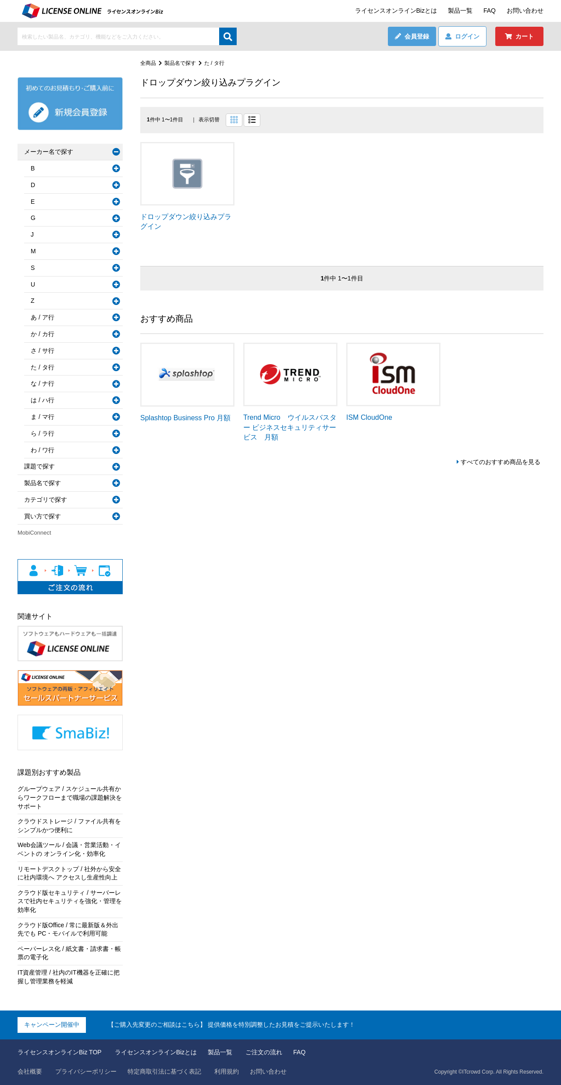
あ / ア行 (42, 317)
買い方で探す (42, 516)
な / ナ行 (42, 383)
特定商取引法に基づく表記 (164, 1071)
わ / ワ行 (42, 450)
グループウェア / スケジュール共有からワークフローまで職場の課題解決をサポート (70, 797)
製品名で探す (180, 63)
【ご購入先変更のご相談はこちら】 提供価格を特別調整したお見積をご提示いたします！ (231, 1024)
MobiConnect (34, 532)
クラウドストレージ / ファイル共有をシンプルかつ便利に (69, 825)
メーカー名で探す (48, 151)
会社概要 (30, 1071)
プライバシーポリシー (86, 1071)
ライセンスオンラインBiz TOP (60, 1052)
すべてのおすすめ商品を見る (500, 461)
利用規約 (226, 1071)
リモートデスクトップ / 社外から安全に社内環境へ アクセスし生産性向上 (69, 873)
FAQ (489, 10)
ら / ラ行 (42, 433)
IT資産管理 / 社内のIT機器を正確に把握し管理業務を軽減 (69, 977)
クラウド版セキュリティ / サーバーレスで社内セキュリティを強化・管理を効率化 (70, 901)
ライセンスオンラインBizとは (396, 10)
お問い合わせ (525, 10)
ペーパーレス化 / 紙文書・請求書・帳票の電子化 (69, 953)
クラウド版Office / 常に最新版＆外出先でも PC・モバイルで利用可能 (68, 929)
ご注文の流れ (263, 1052)
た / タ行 (214, 63)
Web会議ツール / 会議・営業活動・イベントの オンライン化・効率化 (69, 849)
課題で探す (39, 466)
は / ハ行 (42, 400)
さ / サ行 (42, 350)
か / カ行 (42, 333)
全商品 (148, 63)
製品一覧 (460, 10)
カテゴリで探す (45, 499)
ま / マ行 (42, 416)
